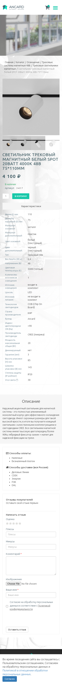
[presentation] (31, 618)
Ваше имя (12, 589)
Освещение (33, 62)
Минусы (10, 541)
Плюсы (10, 529)
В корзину (21, 196)
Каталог (20, 62)
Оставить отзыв (17, 629)
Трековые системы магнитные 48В (28, 64)
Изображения (14, 579)
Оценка (10, 519)
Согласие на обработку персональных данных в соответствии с (31, 605)
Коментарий (14, 553)
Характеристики (31, 206)
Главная (9, 62)
